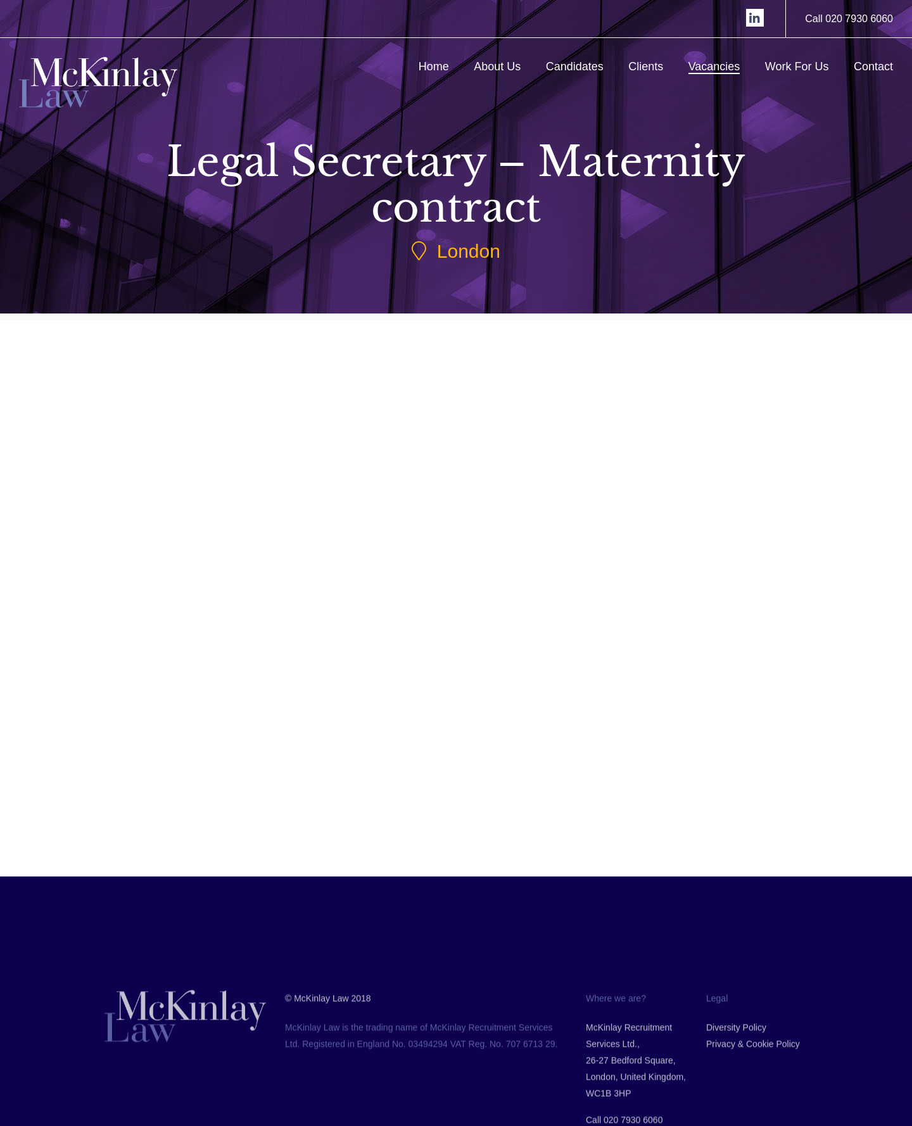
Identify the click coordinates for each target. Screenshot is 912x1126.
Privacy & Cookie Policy (753, 1103)
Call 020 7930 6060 (849, 18)
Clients (645, 66)
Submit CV (221, 677)
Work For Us (797, 66)
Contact (873, 66)
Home (434, 66)
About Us (497, 66)
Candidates (575, 66)
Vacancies (714, 66)
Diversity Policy (736, 1086)
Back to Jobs (427, 814)
